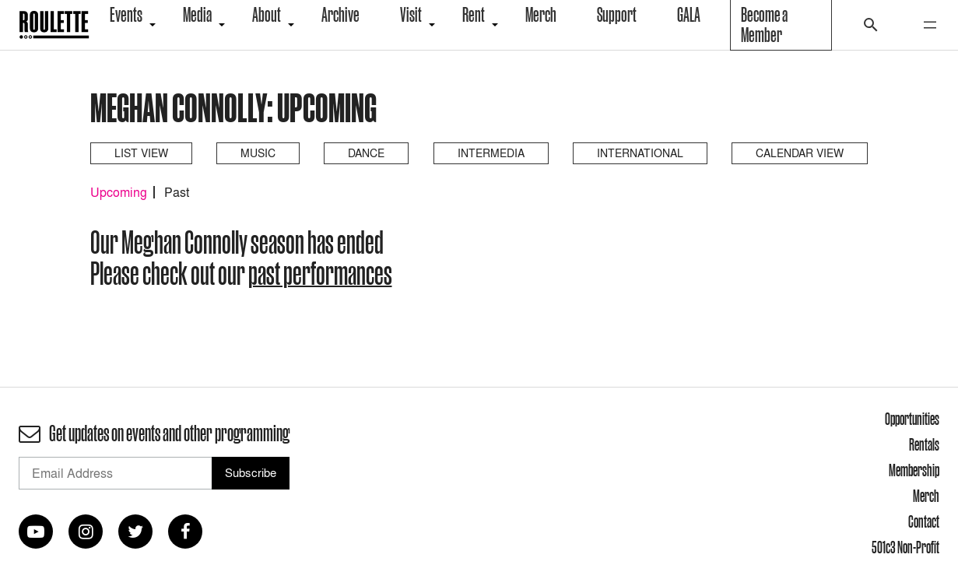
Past (176, 192)
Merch (926, 496)
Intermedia (491, 153)
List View (141, 153)
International (640, 153)
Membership (914, 470)
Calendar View (800, 153)
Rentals (924, 444)
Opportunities (912, 419)
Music (257, 153)
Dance (366, 153)
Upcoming (118, 192)
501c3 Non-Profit (905, 547)
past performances (320, 273)
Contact (923, 521)
